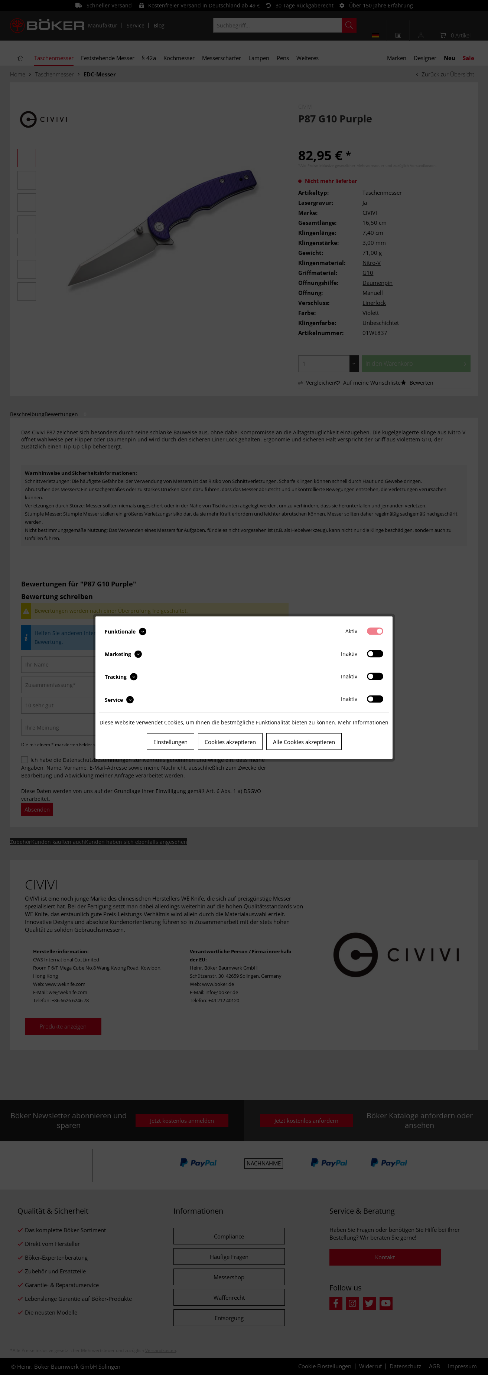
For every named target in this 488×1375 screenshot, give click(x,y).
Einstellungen (170, 741)
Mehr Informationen (363, 722)
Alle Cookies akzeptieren (304, 741)
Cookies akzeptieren (230, 741)
